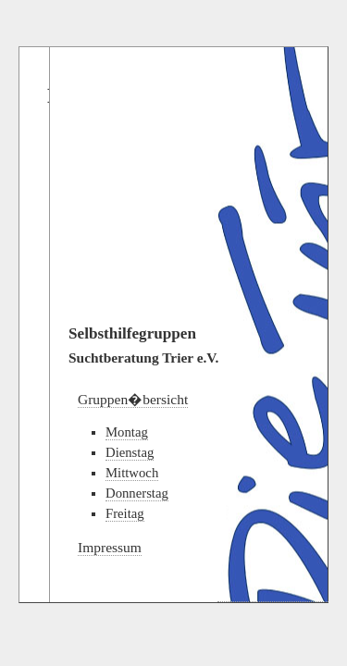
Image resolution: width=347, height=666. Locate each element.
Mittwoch (131, 472)
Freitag (124, 513)
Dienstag (129, 452)
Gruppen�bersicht (133, 399)
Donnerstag (136, 493)
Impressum (110, 547)
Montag (126, 432)
